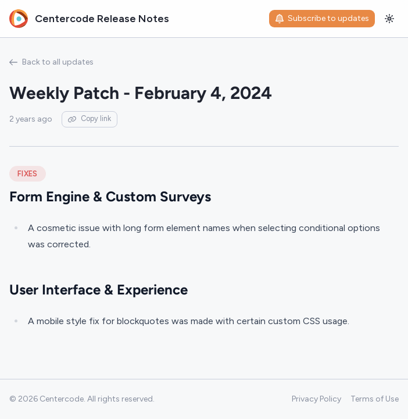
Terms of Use (374, 399)
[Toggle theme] (389, 18)
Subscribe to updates (322, 18)
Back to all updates (51, 62)
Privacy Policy (316, 399)
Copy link (89, 118)
